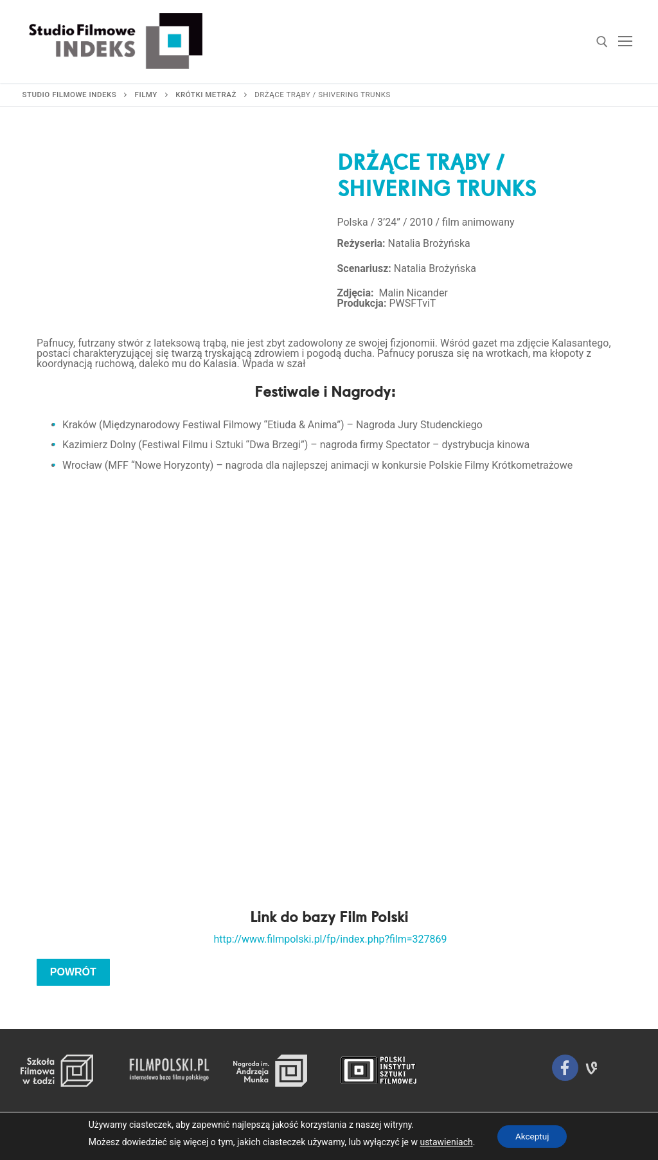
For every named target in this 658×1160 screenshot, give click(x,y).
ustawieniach (444, 1142)
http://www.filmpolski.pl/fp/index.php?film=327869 (330, 939)
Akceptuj (532, 1136)
